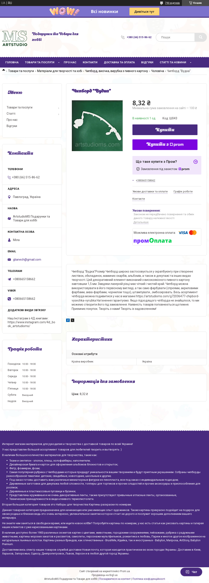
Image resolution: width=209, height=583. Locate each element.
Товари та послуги (39, 62)
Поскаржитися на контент (115, 578)
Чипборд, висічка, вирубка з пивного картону (116, 71)
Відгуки (147, 62)
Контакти (90, 62)
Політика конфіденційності (148, 578)
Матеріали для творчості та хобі (59, 71)
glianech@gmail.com (27, 259)
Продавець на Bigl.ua (105, 575)
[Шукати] (200, 37)
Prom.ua (125, 571)
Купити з (165, 145)
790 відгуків (172, 2)
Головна (12, 62)
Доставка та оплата (119, 62)
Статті (11, 113)
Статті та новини (173, 62)
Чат (191, 572)
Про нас (70, 62)
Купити (164, 130)
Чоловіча (157, 71)
